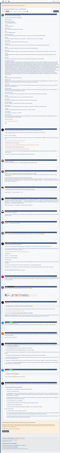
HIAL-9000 (9, 441)
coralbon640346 (5, 447)
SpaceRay (6, 243)
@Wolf (9, 170)
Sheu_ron (6, 170)
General (7, 11)
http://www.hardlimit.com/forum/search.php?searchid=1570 (15, 140)
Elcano (6, 198)
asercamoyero (7, 332)
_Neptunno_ (7, 369)
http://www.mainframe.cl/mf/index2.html (11, 121)
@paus (8, 198)
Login (7, 431)
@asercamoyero (11, 343)
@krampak (11, 301)
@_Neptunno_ (12, 332)
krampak (6, 286)
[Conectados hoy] (19, 438)
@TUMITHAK (10, 232)
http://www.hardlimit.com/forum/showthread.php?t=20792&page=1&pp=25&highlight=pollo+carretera (22, 144)
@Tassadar (16, 286)
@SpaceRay (9, 160)
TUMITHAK (6, 221)
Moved (3, 11)
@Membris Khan (12, 221)
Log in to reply (56, 11)
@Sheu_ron (9, 187)
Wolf (5, 14)
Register (4, 431)
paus (5, 187)
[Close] (58, 422)
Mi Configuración (7, 293)
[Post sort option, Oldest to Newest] (51, 11)
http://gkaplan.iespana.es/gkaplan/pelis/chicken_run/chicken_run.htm (16, 251)
